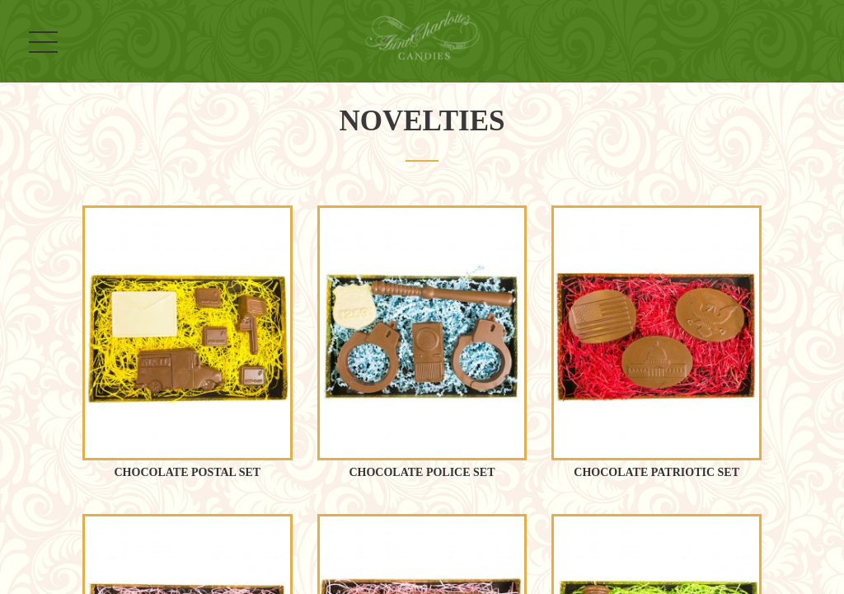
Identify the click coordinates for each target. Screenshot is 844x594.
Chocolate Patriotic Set (656, 472)
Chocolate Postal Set (188, 472)
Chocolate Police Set (422, 472)
